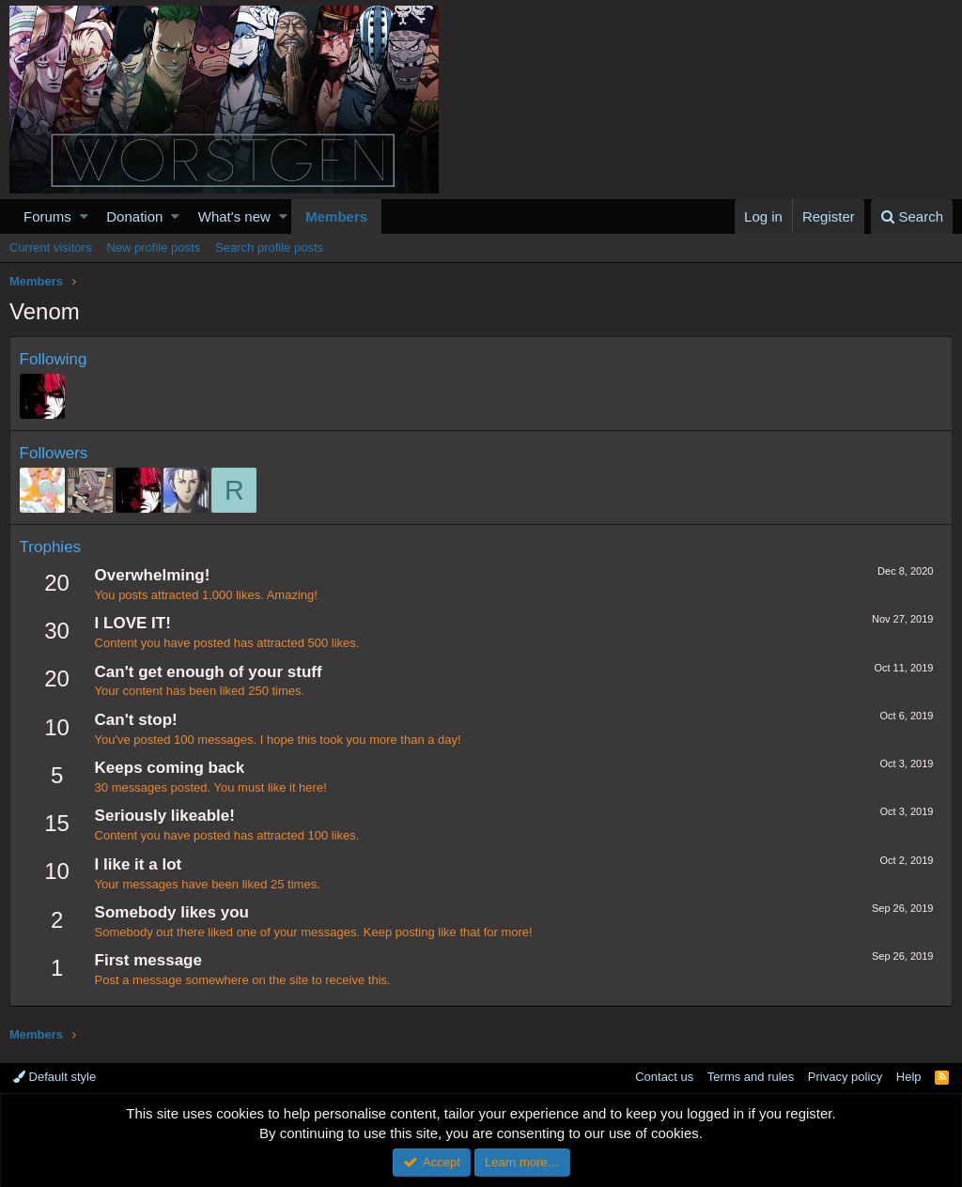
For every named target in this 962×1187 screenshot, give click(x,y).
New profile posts (153, 247)
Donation (134, 216)
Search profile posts (269, 247)
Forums (47, 216)
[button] (84, 216)
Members (336, 216)
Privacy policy (845, 1077)
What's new (234, 216)
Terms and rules (750, 1077)
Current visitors (50, 247)
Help (909, 1077)
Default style (54, 1077)
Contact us (664, 1077)
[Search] (912, 216)
